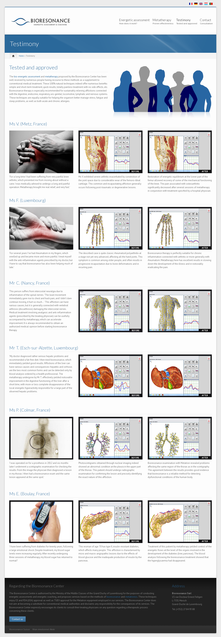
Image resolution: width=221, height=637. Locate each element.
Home (21, 56)
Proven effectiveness (163, 23)
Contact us (17, 619)
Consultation (206, 23)
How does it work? (128, 23)
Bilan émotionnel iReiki (44, 629)
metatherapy (51, 76)
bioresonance (113, 596)
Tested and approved (186, 23)
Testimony (183, 20)
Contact (205, 20)
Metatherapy (161, 20)
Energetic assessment (134, 20)
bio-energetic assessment (27, 76)
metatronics (131, 596)
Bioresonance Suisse (19, 629)
